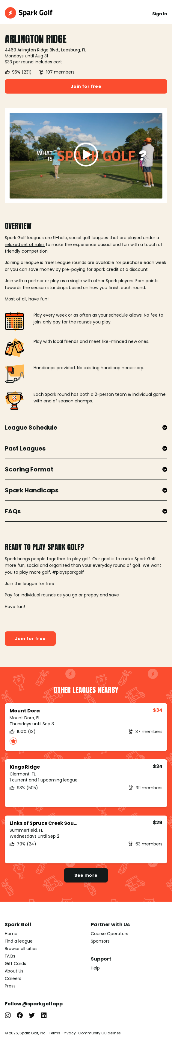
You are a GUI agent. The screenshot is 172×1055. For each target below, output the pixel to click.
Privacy (69, 1033)
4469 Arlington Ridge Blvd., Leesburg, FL (45, 50)
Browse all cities (21, 949)
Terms (54, 1033)
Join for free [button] (86, 86)
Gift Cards (15, 964)
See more (85, 875)
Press (10, 986)
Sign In (159, 14)
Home (11, 934)
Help (95, 968)
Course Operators (109, 934)
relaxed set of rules (25, 245)
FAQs (10, 956)
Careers (13, 978)
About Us (14, 971)
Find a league (19, 941)
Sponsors (100, 941)
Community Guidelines (99, 1033)
